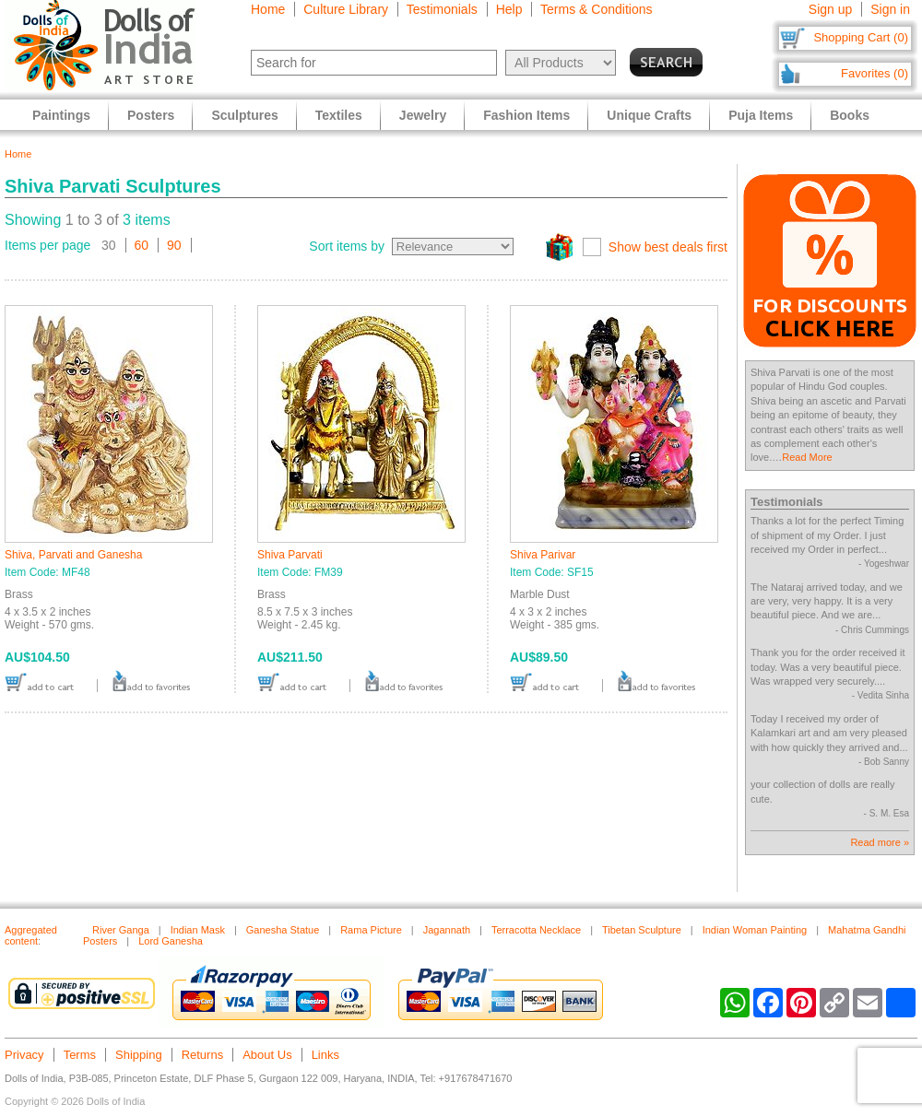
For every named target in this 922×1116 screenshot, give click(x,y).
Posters (150, 115)
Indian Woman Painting (755, 929)
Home (268, 9)
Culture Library (345, 9)
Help (509, 9)
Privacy (24, 1055)
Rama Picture (371, 929)
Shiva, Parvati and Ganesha (73, 554)
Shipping (138, 1055)
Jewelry (422, 115)
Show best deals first (668, 247)
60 (142, 245)
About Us (266, 1055)
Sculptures (244, 115)
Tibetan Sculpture (641, 929)
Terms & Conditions (596, 9)
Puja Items (760, 115)
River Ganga (120, 929)
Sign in (890, 9)
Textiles (338, 115)
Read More (807, 457)
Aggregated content (31, 935)
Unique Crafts (649, 115)
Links (325, 1055)
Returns (203, 1055)
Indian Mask (198, 929)
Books (849, 115)
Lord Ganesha (170, 940)
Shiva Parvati (290, 554)
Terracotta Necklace (536, 929)
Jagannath (446, 929)
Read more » (879, 842)
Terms (80, 1055)
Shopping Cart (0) (860, 37)
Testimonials (442, 9)
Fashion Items (526, 115)
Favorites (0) (874, 73)
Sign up (830, 9)
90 (174, 245)
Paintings (61, 115)
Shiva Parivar (542, 554)
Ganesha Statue (283, 929)
